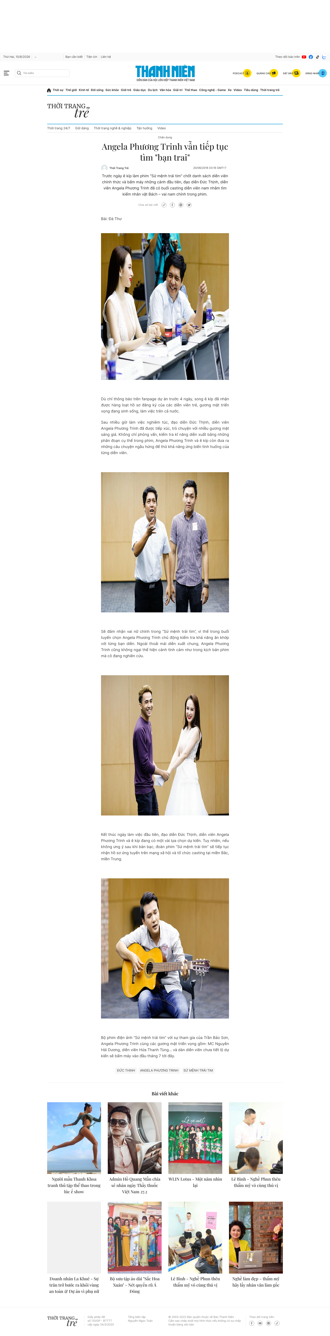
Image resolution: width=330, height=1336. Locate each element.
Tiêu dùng (251, 90)
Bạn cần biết (74, 57)
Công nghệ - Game (212, 90)
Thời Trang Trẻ (119, 168)
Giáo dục (139, 90)
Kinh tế (84, 90)
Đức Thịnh (126, 1070)
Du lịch (153, 90)
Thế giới (71, 90)
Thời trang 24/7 (58, 128)
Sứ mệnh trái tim (198, 1070)
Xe (230, 90)
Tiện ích (91, 57)
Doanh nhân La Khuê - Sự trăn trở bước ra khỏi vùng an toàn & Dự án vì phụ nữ (74, 1285)
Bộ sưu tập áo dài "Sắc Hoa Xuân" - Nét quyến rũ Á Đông (135, 1285)
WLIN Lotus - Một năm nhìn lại (195, 1182)
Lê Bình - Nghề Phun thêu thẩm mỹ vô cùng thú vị (256, 1182)
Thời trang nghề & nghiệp (113, 128)
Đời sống (97, 90)
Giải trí (177, 90)
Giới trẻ (126, 90)
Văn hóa (165, 90)
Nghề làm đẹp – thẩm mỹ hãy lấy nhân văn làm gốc (255, 1282)
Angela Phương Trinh (159, 1070)
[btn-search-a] (19, 73)
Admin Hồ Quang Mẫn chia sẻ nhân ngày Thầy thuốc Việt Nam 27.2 (134, 1185)
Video (238, 90)
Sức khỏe (112, 90)
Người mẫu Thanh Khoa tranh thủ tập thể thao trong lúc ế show (74, 1185)
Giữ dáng (82, 128)
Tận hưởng (144, 128)
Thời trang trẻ (269, 90)
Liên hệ (106, 57)
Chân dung (165, 137)
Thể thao (190, 90)
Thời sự (58, 90)
